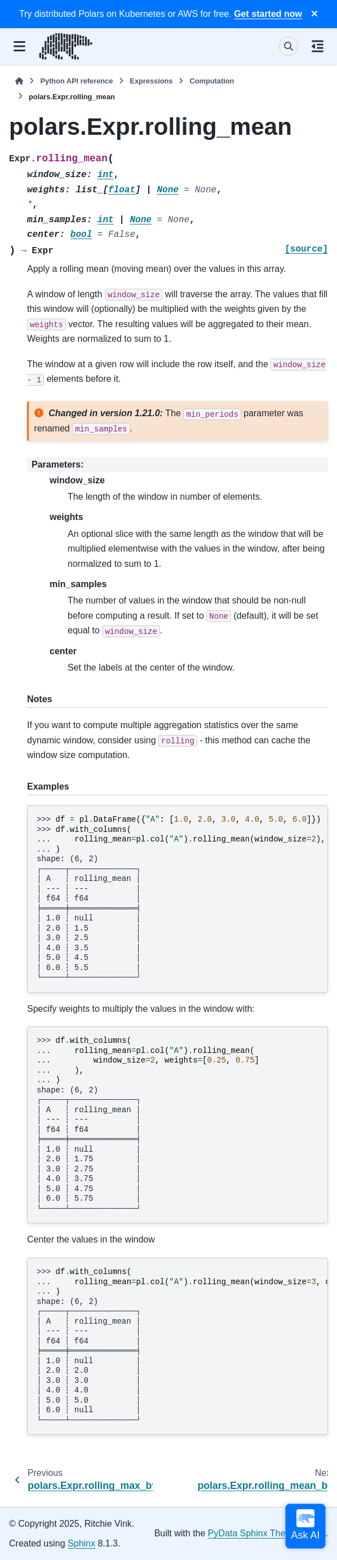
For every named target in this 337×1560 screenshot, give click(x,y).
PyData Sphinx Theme (253, 1533)
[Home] (19, 81)
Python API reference (76, 81)
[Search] (288, 46)
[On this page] (317, 46)
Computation (211, 81)
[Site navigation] (19, 46)
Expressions (151, 81)
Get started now (268, 14)
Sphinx (81, 1543)
